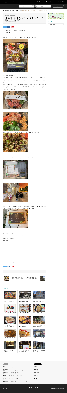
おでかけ (6, 375)
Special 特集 (45, 1)
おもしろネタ (10, 375)
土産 (15, 370)
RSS (6, 388)
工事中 (15, 372)
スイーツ (10, 381)
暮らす (4, 373)
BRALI (4, 366)
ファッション (8, 378)
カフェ (7, 381)
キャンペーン (36, 373)
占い (13, 373)
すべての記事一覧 (8, 10)
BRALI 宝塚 (33, 388)
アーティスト (36, 370)
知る (4, 375)
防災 (27, 373)
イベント (4, 367)
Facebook (3, 388)
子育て (15, 373)
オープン (7, 15)
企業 (21, 375)
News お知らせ (52, 1)
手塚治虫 (18, 370)
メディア (14, 375)
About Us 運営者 (61, 1)
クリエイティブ (36, 375)
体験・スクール (36, 378)
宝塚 (4, 370)
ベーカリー (13, 381)
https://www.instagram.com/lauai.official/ (13, 242)
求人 (21, 373)
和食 (26, 381)
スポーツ (15, 367)
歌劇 (20, 370)
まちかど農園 (36, 369)
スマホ (13, 372)
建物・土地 (18, 373)
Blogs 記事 (38, 1)
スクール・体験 (11, 367)
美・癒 (4, 378)
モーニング (17, 381)
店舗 (4, 372)
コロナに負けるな (5, 369)
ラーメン (23, 381)
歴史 (22, 370)
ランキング (18, 375)
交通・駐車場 (8, 373)
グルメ (6, 370)
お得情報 (6, 372)
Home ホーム (32, 1)
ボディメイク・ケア (13, 378)
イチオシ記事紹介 (36, 372)
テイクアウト (12, 15)
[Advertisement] (56, 33)
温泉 (17, 378)
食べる (4, 381)
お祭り (7, 367)
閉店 (18, 372)
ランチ (21, 381)
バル (13, 370)
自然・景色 (24, 373)
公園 (11, 373)
